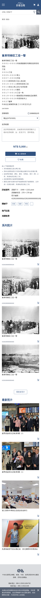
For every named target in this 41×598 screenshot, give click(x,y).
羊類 (26, 204)
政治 (7, 19)
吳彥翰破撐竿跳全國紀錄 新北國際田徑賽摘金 (20, 549)
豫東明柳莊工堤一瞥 (9, 259)
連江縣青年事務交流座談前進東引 (14, 510)
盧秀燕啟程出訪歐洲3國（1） (13, 472)
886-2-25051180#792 (23, 583)
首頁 (3, 19)
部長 (13, 204)
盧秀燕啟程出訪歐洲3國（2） (13, 433)
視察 (20, 204)
